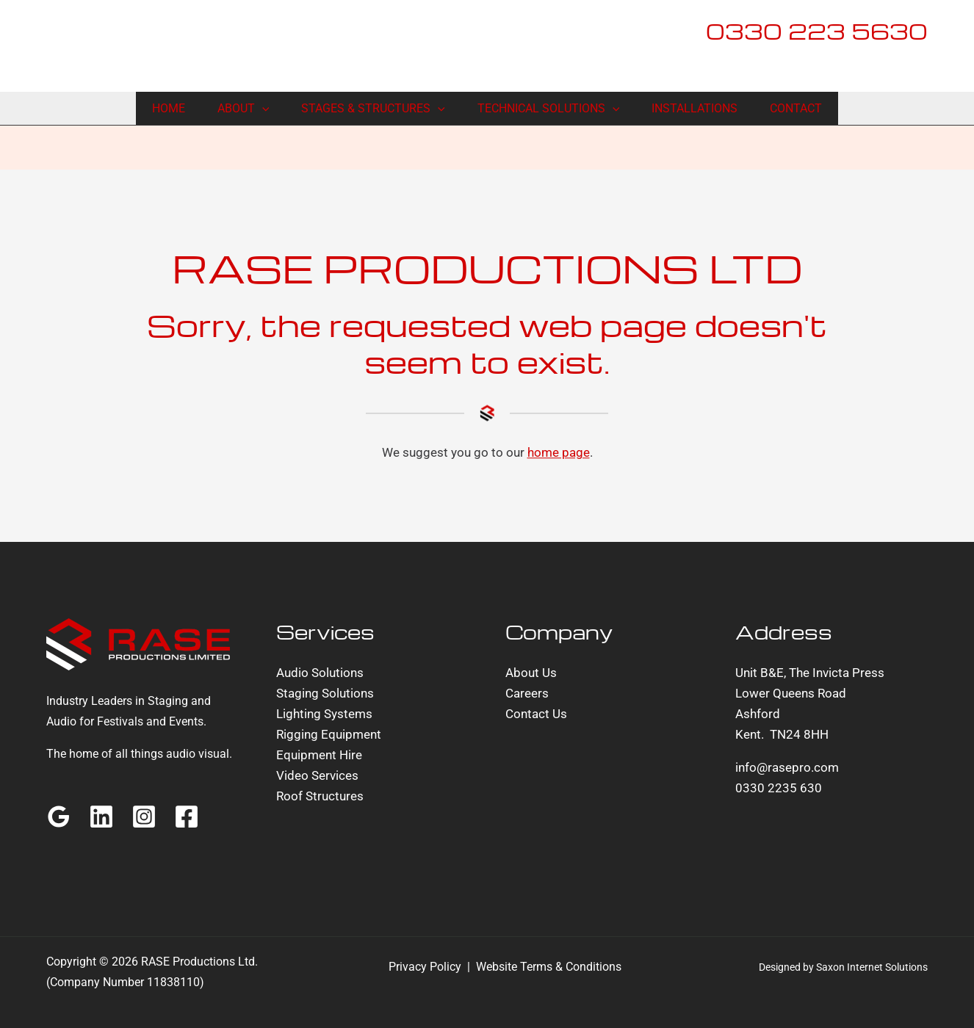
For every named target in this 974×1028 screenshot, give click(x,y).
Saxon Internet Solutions (872, 967)
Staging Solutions (325, 693)
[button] (262, 108)
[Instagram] (143, 816)
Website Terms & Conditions (548, 967)
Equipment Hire (319, 755)
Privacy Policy (425, 967)
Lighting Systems (324, 713)
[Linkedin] (101, 816)
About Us (531, 672)
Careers (527, 693)
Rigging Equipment (328, 734)
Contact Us (536, 713)
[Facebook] (186, 816)
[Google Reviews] (58, 816)
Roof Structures (320, 796)
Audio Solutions (320, 672)
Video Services (317, 775)
